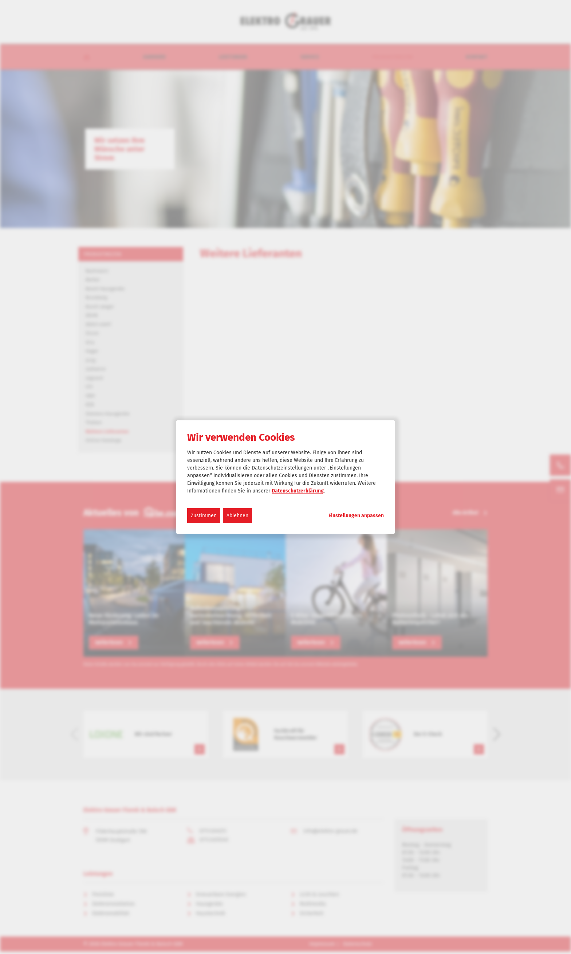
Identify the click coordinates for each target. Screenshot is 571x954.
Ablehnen (237, 516)
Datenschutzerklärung (298, 491)
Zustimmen (204, 516)
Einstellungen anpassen (356, 516)
